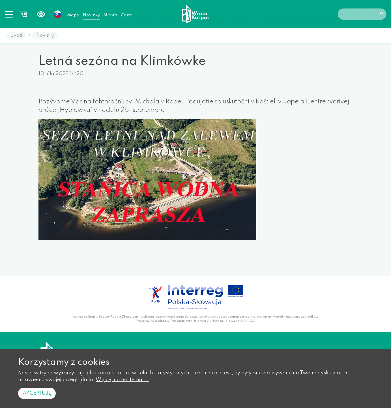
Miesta (110, 15)
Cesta (127, 15)
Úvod (16, 35)
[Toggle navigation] (9, 14)
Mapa (73, 15)
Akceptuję (37, 393)
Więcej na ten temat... (122, 379)
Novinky (91, 15)
